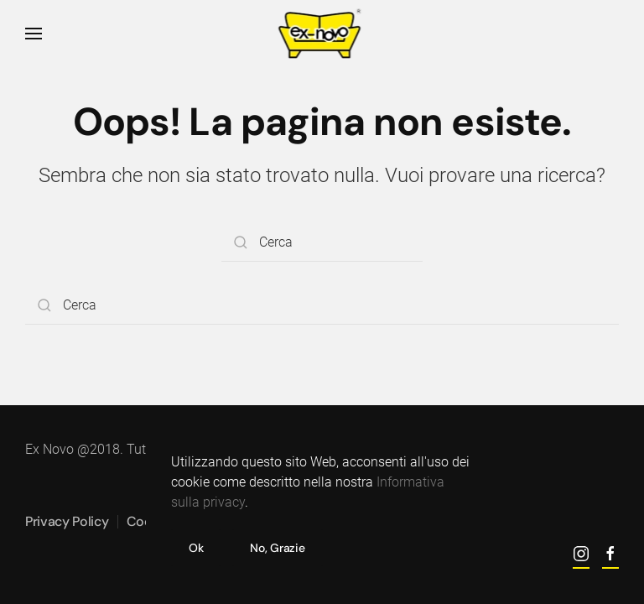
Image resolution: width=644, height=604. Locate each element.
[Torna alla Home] (322, 33)
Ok (196, 547)
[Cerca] (322, 243)
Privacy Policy (67, 521)
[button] (33, 33)
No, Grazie (277, 547)
